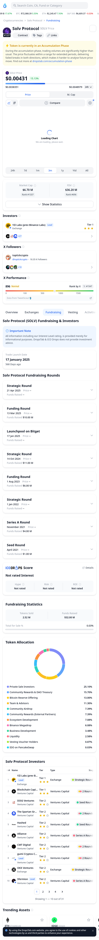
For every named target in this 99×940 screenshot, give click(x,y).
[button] (49, 13)
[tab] (28, 94)
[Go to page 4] (55, 891)
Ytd (74, 170)
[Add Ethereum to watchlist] (42, 920)
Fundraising (53, 20)
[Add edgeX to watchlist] (88, 920)
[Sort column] (8, 770)
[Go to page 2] (43, 891)
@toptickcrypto (19, 259)
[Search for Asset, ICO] (49, 5)
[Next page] (62, 891)
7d (25, 170)
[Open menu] (92, 28)
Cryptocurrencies (13, 20)
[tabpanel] (49, 136)
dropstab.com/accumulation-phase (52, 61)
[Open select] (88, 87)
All (86, 170)
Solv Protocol (34, 20)
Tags (37, 35)
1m (37, 170)
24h (13, 170)
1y (62, 170)
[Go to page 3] (49, 891)
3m (50, 170)
